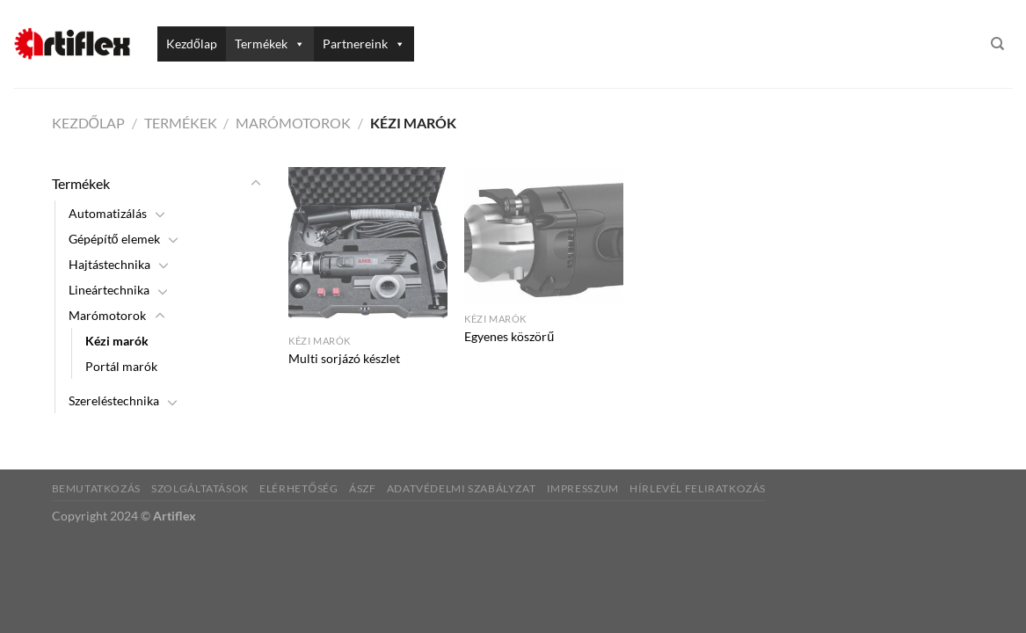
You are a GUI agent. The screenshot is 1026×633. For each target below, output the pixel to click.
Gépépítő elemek (114, 238)
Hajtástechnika (109, 264)
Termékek (270, 43)
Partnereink (364, 43)
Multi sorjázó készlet (344, 358)
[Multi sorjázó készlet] (367, 246)
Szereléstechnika (114, 400)
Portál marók (121, 366)
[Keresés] (997, 44)
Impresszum (583, 488)
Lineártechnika (109, 289)
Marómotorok (293, 122)
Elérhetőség (298, 488)
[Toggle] (256, 183)
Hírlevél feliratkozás (697, 488)
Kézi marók (117, 340)
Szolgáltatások (200, 488)
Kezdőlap (191, 43)
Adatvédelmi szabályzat (461, 488)
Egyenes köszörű (509, 336)
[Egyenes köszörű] (543, 235)
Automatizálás (108, 213)
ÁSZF (362, 488)
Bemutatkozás (96, 488)
